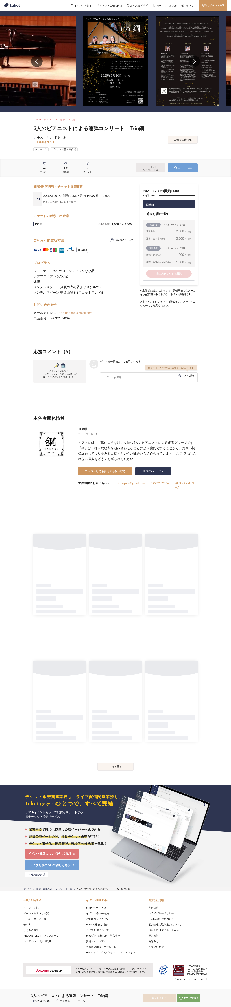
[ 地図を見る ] (45, 142)
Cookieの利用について (161, 918)
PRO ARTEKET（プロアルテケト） (43, 935)
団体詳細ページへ (153, 471)
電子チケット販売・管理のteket (39, 889)
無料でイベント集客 (213, 5)
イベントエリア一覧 (34, 918)
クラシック (39, 119)
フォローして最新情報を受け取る (105, 471)
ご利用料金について (97, 918)
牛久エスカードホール (72, 1000)
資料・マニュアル (96, 941)
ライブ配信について (97, 930)
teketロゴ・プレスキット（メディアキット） (112, 952)
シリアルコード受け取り (37, 941)
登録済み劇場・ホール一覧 (101, 946)
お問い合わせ (156, 946)
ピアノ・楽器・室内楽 (63, 119)
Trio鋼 (82, 429)
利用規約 (154, 907)
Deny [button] (187, 989)
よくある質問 (31, 930)
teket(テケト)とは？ (97, 907)
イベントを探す (32, 907)
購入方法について (124, 240)
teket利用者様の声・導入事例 (103, 935)
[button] (17, 993)
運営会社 (154, 935)
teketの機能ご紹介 (97, 924)
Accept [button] (205, 989)
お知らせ (154, 941)
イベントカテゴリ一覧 (36, 913)
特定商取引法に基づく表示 (164, 930)
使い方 (27, 924)
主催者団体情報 (183, 139)
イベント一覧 (65, 889)
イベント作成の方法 (97, 913)
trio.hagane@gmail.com (75, 313)
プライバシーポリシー (161, 913)
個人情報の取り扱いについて (165, 924)
